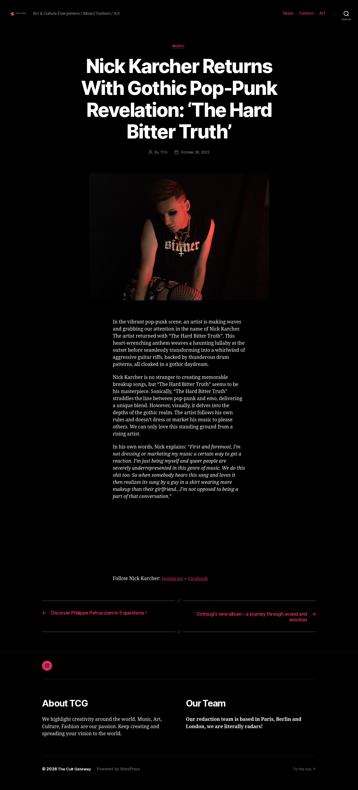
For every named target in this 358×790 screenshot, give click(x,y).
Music (288, 16)
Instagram (173, 586)
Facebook (200, 586)
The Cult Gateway (75, 777)
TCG (163, 159)
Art (322, 16)
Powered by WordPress (120, 777)
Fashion (307, 16)
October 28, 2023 (195, 159)
